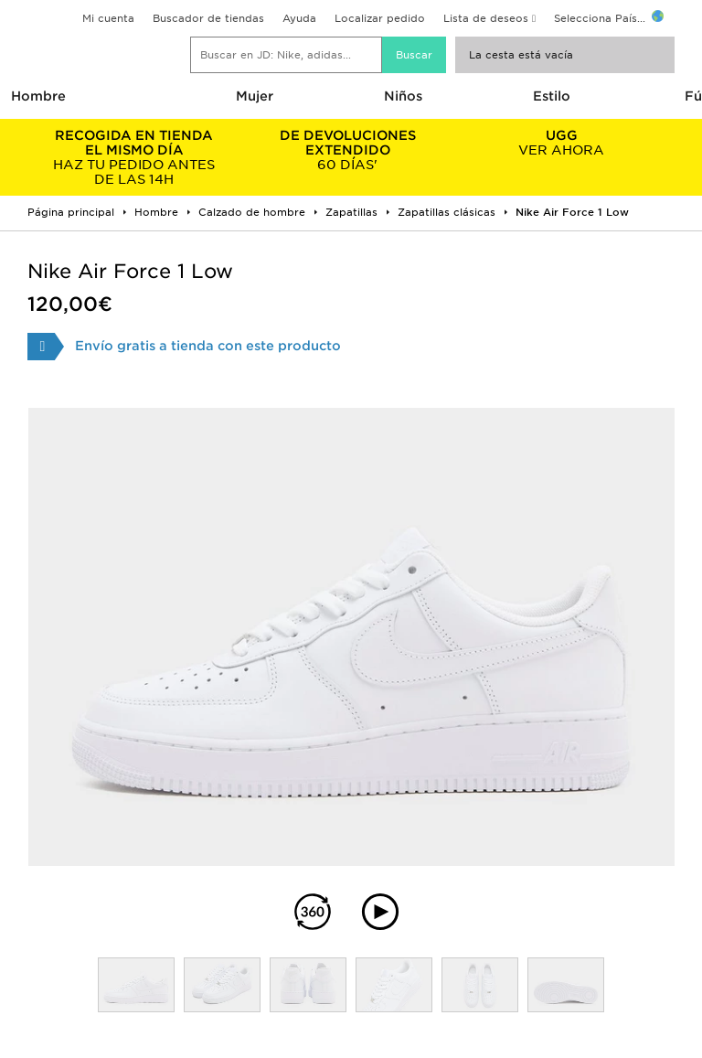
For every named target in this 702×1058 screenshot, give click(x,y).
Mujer (254, 96)
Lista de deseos (485, 18)
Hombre (38, 96)
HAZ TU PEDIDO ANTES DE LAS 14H (134, 157)
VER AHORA (561, 142)
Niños (403, 96)
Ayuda (299, 18)
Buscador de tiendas (208, 18)
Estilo (551, 96)
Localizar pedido (380, 18)
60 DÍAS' (348, 150)
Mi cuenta (108, 18)
